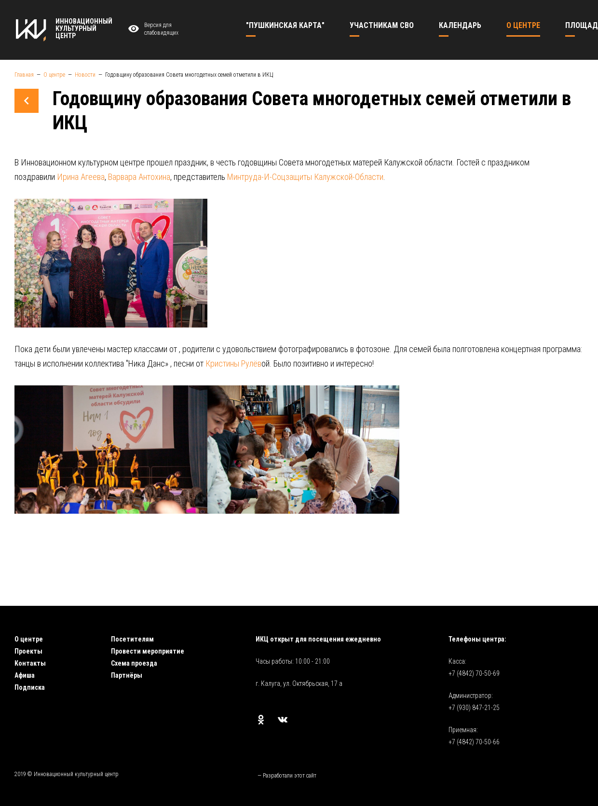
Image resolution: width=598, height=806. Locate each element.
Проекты (28, 651)
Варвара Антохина (139, 177)
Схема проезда (134, 663)
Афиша (24, 675)
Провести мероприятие (147, 651)
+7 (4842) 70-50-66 (474, 742)
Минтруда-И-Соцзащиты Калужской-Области (305, 177)
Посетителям (132, 639)
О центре (28, 639)
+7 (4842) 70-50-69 (474, 673)
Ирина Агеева (81, 177)
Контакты (30, 663)
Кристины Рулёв (233, 363)
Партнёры (126, 675)
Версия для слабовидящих (151, 29)
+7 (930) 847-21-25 (474, 707)
